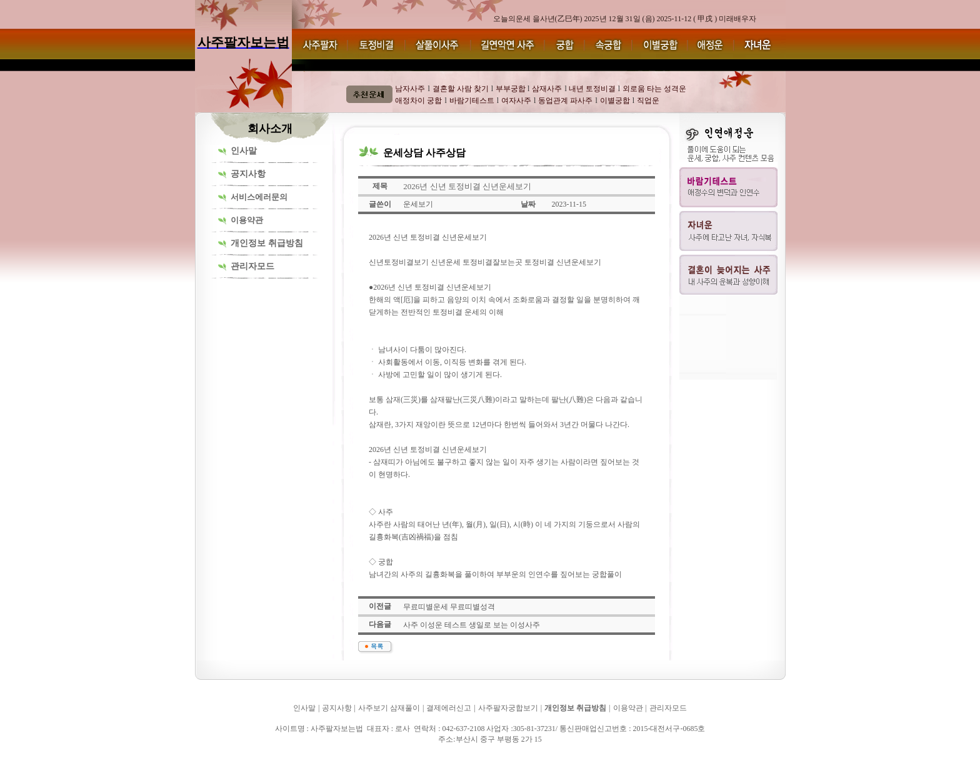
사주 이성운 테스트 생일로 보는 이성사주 (471, 625)
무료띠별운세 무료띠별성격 (449, 606)
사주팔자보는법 (224, 757)
